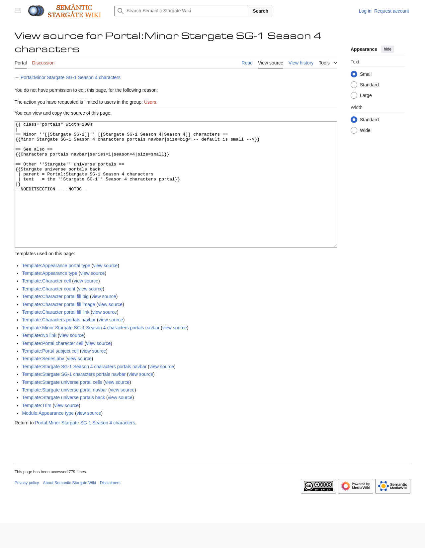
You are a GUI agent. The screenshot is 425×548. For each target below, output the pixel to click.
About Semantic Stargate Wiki (69, 507)
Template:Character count (48, 313)
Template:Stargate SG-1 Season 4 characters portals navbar (84, 391)
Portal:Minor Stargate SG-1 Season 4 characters (71, 77)
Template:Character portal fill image (58, 329)
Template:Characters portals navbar (59, 344)
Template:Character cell (46, 305)
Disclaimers (110, 507)
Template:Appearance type (49, 298)
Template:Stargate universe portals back (63, 422)
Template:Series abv (43, 383)
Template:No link (39, 360)
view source (105, 290)
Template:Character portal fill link (55, 337)
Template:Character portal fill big (55, 321)
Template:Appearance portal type (56, 290)
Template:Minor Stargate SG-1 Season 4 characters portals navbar (90, 352)
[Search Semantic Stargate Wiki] (181, 11)
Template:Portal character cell (52, 368)
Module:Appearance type (48, 438)
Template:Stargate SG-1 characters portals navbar (74, 399)
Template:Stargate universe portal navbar (64, 414)
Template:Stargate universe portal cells (62, 407)
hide (387, 49)
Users (150, 102)
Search (260, 11)
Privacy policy (27, 507)
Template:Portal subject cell (50, 376)
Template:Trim (36, 430)
